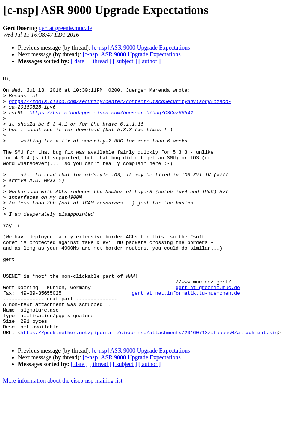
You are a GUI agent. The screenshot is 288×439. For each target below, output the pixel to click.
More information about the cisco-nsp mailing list (62, 432)
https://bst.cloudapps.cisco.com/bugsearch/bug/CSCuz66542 (111, 120)
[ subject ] (125, 61)
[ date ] (79, 61)
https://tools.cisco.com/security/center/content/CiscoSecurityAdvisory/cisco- (120, 106)
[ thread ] (100, 61)
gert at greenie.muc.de (65, 28)
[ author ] (149, 61)
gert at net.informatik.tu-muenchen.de (186, 336)
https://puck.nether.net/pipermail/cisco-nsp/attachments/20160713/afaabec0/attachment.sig (149, 384)
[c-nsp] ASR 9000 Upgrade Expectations (141, 47)
